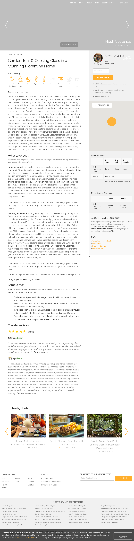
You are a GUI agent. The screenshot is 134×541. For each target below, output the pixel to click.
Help (97, 3)
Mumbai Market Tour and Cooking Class (114, 508)
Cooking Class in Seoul (9, 511)
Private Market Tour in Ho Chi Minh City (114, 511)
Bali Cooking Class (8, 506)
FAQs (30, 479)
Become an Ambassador (51, 482)
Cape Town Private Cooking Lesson (112, 519)
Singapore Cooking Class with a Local (14, 517)
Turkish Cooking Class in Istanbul (46, 525)
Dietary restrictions (99, 246)
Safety (17, 479)
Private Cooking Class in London (78, 522)
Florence (18, 54)
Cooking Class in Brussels (109, 522)
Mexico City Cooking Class (44, 508)
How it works (4, 486)
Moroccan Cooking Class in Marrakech (47, 519)
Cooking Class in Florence (10, 522)
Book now (103, 78)
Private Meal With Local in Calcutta (46, 517)
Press (17, 482)
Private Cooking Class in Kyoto (45, 506)
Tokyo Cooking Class (108, 506)
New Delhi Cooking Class (76, 511)
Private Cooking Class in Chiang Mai (14, 508)
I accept (123, 536)
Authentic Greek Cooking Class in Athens (115, 514)
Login (81, 3)
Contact (31, 485)
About (89, 3)
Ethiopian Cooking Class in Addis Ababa (114, 517)
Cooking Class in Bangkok (76, 506)
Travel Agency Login (49, 485)
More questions (97, 249)
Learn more (127, 61)
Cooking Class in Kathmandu (77, 519)
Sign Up (73, 3)
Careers (31, 482)
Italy (10, 54)
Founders (5, 482)
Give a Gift (124, 3)
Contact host (96, 243)
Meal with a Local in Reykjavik (12, 525)
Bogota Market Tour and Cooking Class (48, 522)
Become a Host (108, 3)
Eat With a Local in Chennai (77, 508)
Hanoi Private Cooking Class (77, 514)
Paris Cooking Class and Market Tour (14, 519)
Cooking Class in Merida (43, 514)
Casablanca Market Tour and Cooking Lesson (50, 511)
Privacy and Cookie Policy (25, 538)
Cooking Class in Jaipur (76, 517)
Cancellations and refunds (101, 241)
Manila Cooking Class (9, 514)
